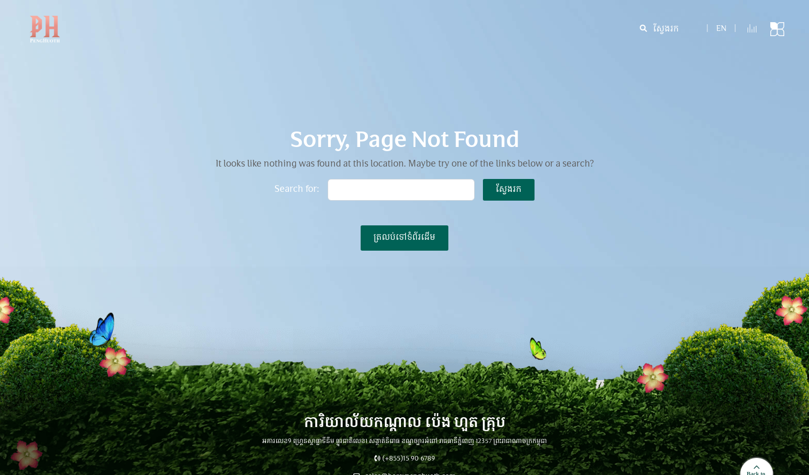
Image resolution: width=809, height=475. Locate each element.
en (721, 29)
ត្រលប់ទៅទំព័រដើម (404, 238)
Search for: (296, 190)
